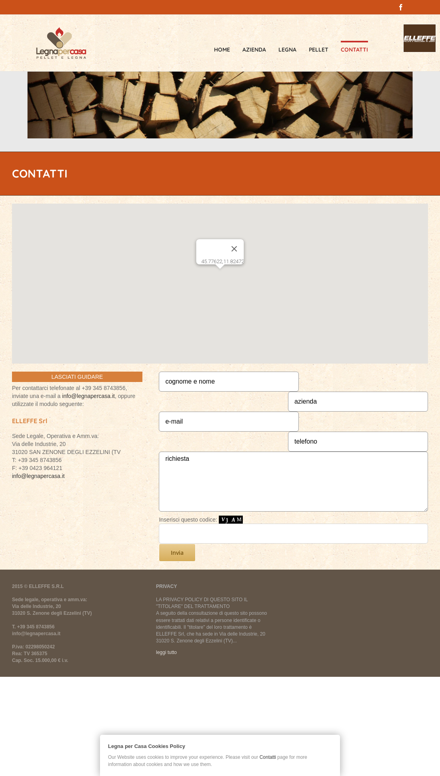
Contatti (268, 757)
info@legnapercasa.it (88, 396)
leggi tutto (166, 652)
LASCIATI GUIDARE (77, 377)
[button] (220, 276)
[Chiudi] (234, 248)
